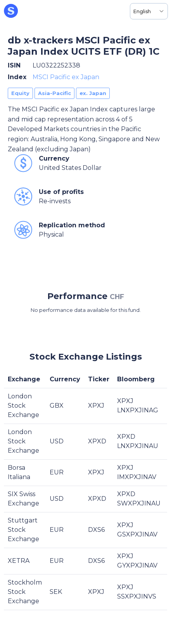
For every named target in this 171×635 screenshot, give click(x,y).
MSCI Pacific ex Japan (66, 77)
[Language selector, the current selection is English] (149, 11)
